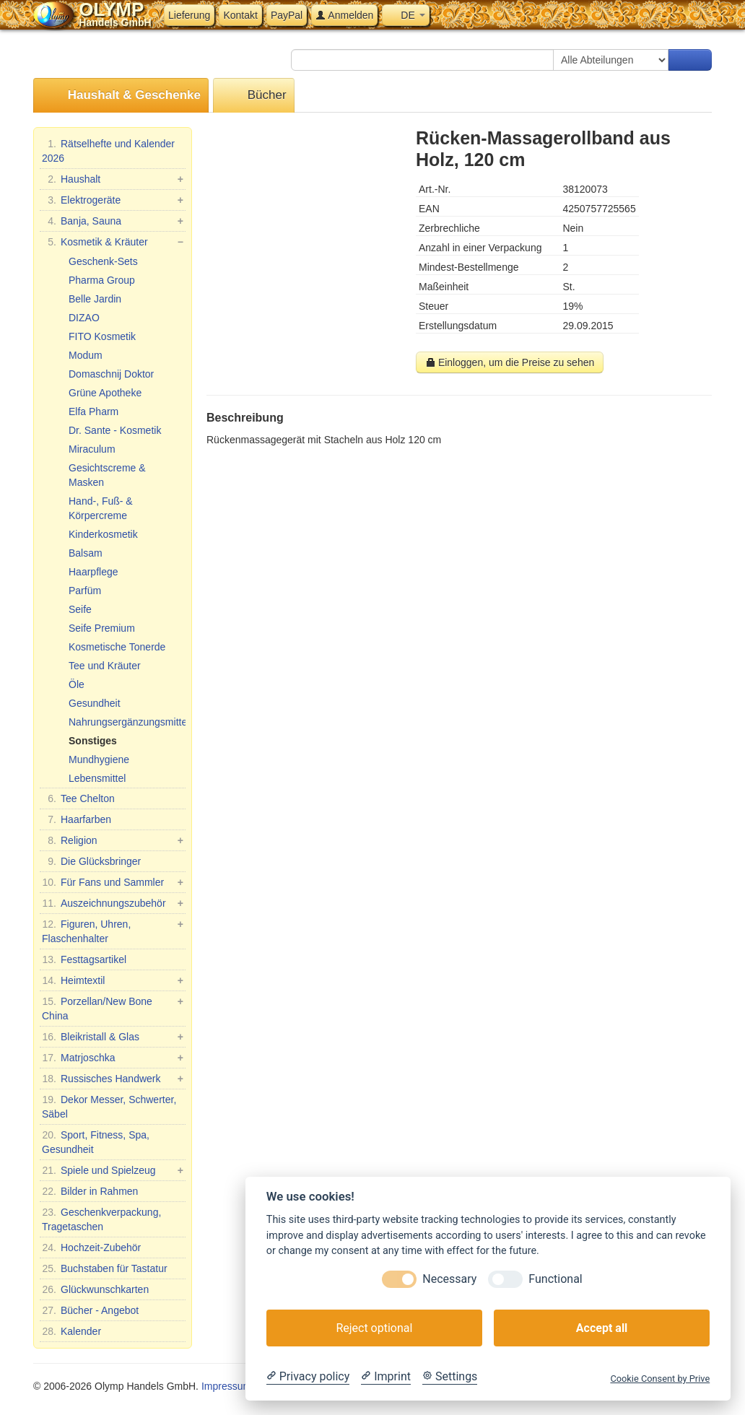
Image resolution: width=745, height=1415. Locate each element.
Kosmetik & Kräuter (112, 242)
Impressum (226, 1386)
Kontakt (240, 15)
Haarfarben (76, 819)
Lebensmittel (97, 778)
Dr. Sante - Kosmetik (115, 430)
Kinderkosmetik (103, 534)
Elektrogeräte (112, 200)
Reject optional (374, 1328)
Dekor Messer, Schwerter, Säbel (109, 1106)
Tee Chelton (78, 798)
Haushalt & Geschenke (121, 95)
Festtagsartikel (84, 959)
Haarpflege (93, 572)
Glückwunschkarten (95, 1289)
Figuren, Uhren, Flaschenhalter (112, 930)
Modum (86, 355)
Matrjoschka (112, 1057)
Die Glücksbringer (91, 861)
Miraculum (92, 449)
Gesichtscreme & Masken (107, 475)
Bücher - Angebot (90, 1310)
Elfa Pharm (93, 411)
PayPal (286, 15)
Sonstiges (93, 740)
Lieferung (189, 15)
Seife (80, 609)
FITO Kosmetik (102, 336)
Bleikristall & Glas (112, 1036)
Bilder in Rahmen (90, 1191)
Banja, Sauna (112, 221)
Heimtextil (112, 980)
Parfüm (85, 590)
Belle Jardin (95, 299)
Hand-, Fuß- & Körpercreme (101, 508)
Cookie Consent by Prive (660, 1378)
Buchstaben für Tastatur (104, 1268)
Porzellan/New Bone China (112, 1008)
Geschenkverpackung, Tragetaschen (101, 1218)
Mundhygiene (99, 759)
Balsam (86, 553)
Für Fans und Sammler (112, 882)
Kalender (71, 1331)
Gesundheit (95, 703)
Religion (112, 840)
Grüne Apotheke (105, 393)
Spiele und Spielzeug (112, 1170)
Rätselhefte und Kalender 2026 (108, 150)
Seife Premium (102, 628)
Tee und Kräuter (105, 665)
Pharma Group (102, 280)
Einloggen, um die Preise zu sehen (509, 362)
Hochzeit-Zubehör (91, 1247)
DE (405, 15)
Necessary (449, 1279)
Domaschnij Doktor (111, 374)
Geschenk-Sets (103, 261)
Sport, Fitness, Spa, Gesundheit (95, 1141)
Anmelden (344, 15)
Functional (555, 1279)
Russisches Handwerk (112, 1078)
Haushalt (112, 179)
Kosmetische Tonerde (117, 647)
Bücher (254, 95)
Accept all (601, 1328)
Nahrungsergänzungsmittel (127, 722)
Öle (76, 684)
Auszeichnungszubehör (112, 903)
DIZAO (84, 317)
